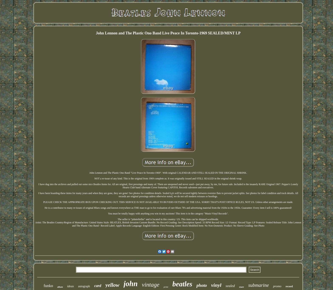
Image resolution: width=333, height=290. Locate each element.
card (97, 286)
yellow (112, 285)
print (166, 287)
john (131, 284)
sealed (230, 286)
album (60, 287)
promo (277, 286)
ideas (70, 286)
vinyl (216, 285)
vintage (150, 284)
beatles (182, 284)
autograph (84, 286)
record (289, 286)
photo (201, 285)
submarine (258, 285)
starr (241, 287)
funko (48, 285)
